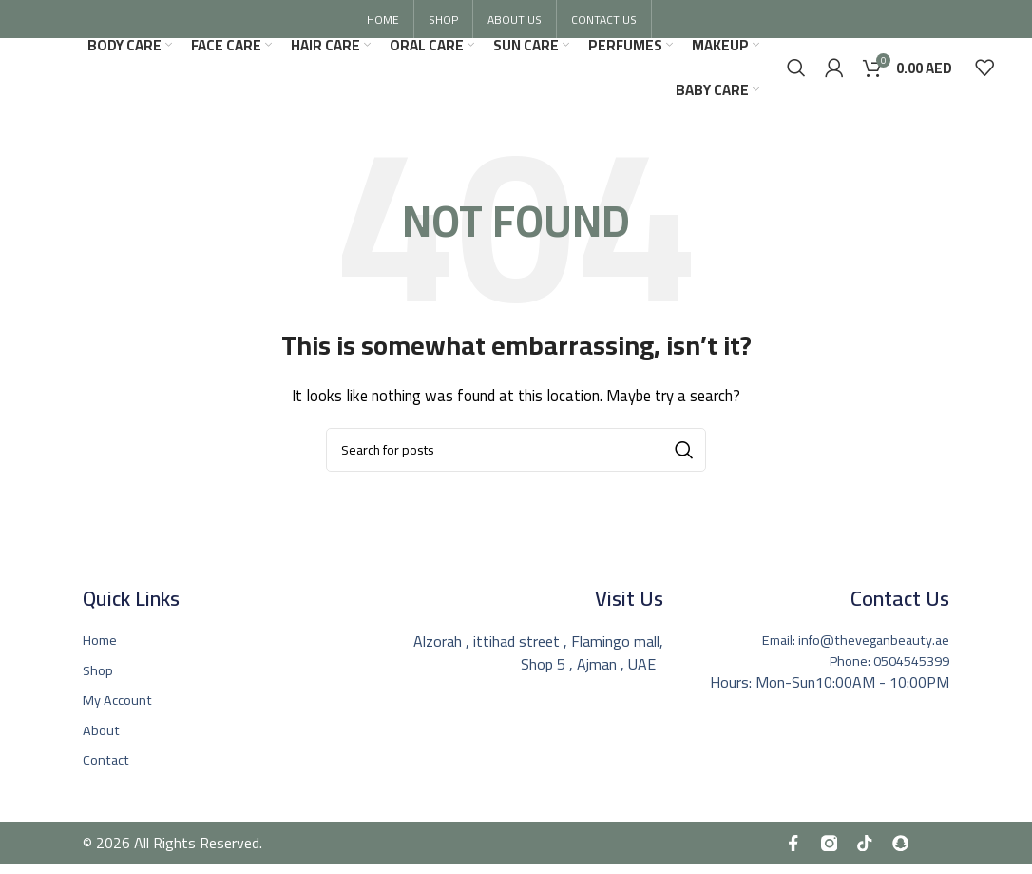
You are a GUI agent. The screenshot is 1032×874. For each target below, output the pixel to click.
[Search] (796, 79)
